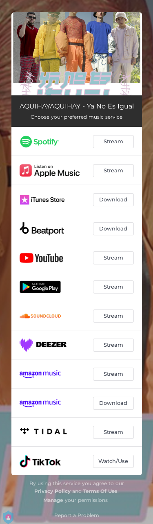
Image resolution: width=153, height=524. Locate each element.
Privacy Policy (52, 491)
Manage (53, 500)
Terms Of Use (100, 491)
